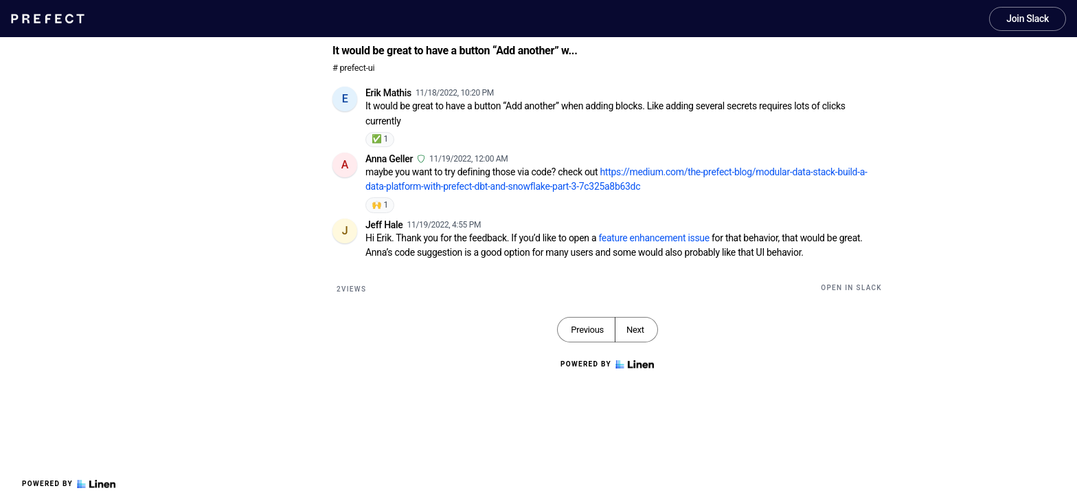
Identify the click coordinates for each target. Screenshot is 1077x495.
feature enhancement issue (654, 237)
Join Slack (1027, 18)
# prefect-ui (353, 68)
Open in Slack (851, 288)
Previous (587, 329)
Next (635, 329)
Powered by (68, 484)
